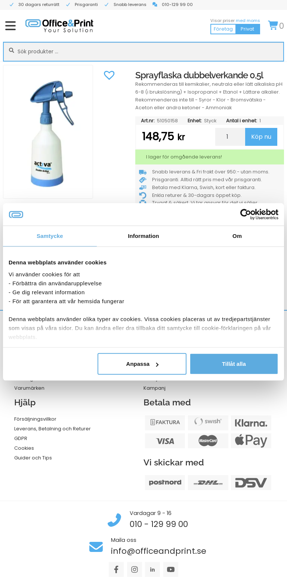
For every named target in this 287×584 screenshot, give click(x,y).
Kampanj (155, 388)
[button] (109, 74)
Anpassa (142, 364)
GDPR (20, 438)
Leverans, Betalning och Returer (52, 429)
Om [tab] (237, 236)
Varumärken (29, 388)
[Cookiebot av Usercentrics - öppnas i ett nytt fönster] (245, 214)
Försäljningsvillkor (35, 419)
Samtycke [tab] (50, 236)
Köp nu (261, 136)
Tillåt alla (234, 364)
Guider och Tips (33, 458)
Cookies (24, 448)
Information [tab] (143, 236)
